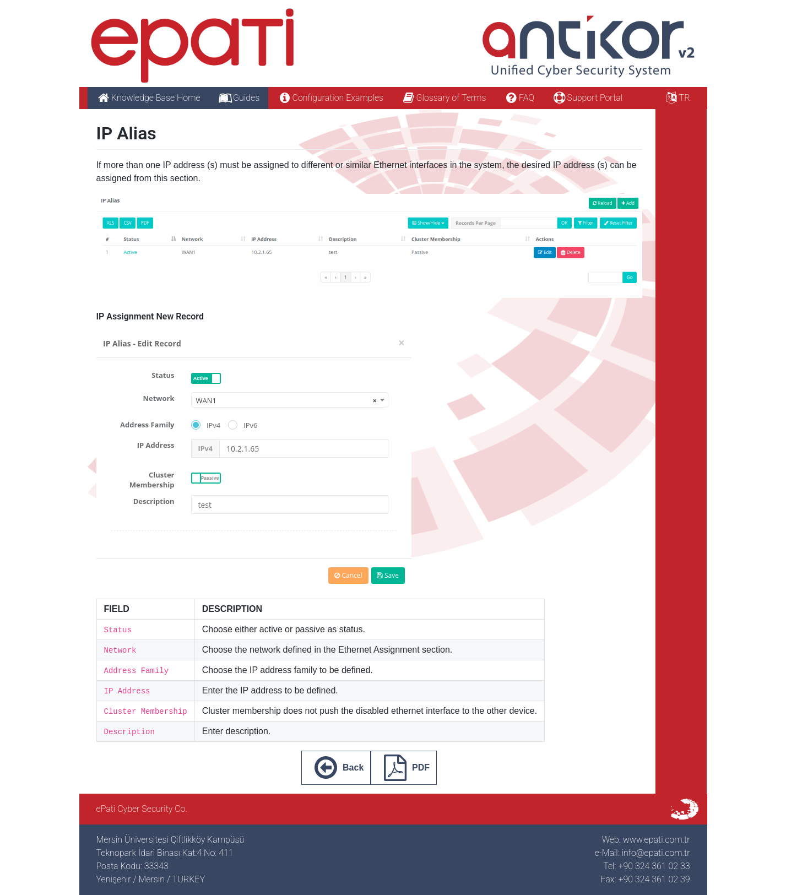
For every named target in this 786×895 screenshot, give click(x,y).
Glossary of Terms (443, 98)
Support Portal (587, 98)
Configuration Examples (330, 98)
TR (677, 98)
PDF (404, 768)
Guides (239, 98)
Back (336, 768)
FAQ (518, 98)
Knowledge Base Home (148, 98)
